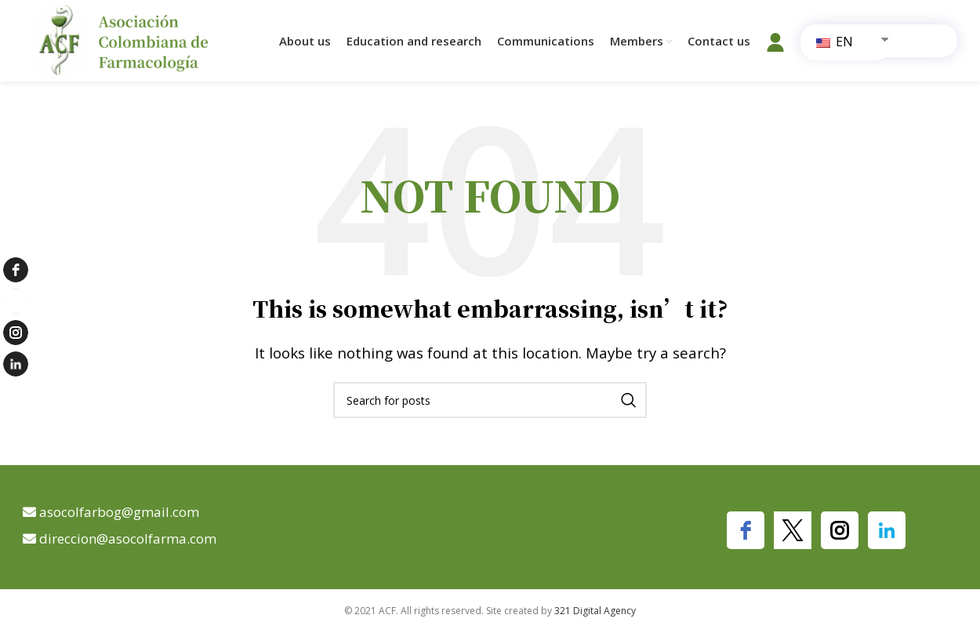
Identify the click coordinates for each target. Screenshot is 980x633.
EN (834, 41)
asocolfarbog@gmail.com (119, 512)
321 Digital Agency (595, 610)
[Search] (490, 400)
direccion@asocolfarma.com (127, 538)
